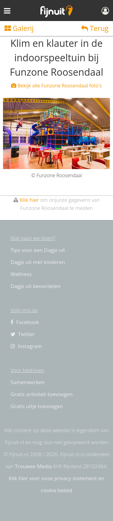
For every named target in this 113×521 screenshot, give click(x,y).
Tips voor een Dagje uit (38, 250)
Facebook (25, 322)
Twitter (23, 334)
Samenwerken (28, 382)
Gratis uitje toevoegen (37, 406)
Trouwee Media (33, 466)
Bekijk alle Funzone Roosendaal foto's (56, 85)
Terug (94, 28)
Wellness (21, 274)
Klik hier (29, 199)
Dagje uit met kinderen (38, 262)
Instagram (26, 346)
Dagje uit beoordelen (36, 286)
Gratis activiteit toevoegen (42, 394)
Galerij (19, 28)
